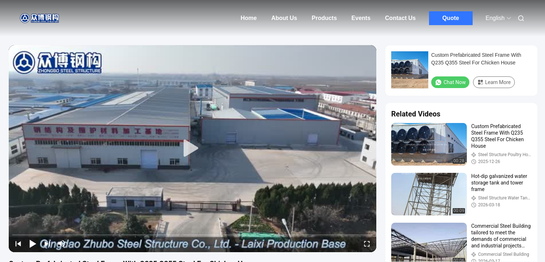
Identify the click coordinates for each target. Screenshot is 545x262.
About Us (284, 18)
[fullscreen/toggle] (367, 243)
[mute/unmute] (62, 243)
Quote (450, 18)
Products (324, 18)
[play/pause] (32, 243)
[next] (47, 243)
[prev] (18, 243)
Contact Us (400, 18)
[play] (193, 148)
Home (249, 18)
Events (361, 18)
